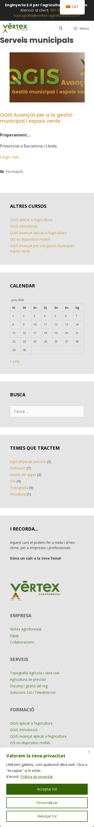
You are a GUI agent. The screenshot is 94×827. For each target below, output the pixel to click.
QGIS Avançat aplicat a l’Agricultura (38, 232)
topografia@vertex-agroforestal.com (47, 15)
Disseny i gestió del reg (29, 686)
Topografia (19, 487)
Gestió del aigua (23, 474)
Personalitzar (47, 802)
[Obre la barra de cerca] (60, 28)
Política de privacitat (36, 776)
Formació (14, 171)
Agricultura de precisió (28, 461)
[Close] (89, 752)
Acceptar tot (47, 789)
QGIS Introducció (24, 226)
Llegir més (10, 157)
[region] (47, 787)
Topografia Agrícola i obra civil (34, 673)
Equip (14, 635)
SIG (13, 481)
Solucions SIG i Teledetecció (33, 692)
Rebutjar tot (47, 816)
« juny (15, 361)
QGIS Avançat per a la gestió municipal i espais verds (36, 117)
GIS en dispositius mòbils (30, 239)
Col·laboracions (22, 642)
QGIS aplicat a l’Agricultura (31, 219)
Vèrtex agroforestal (25, 629)
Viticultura (18, 494)
